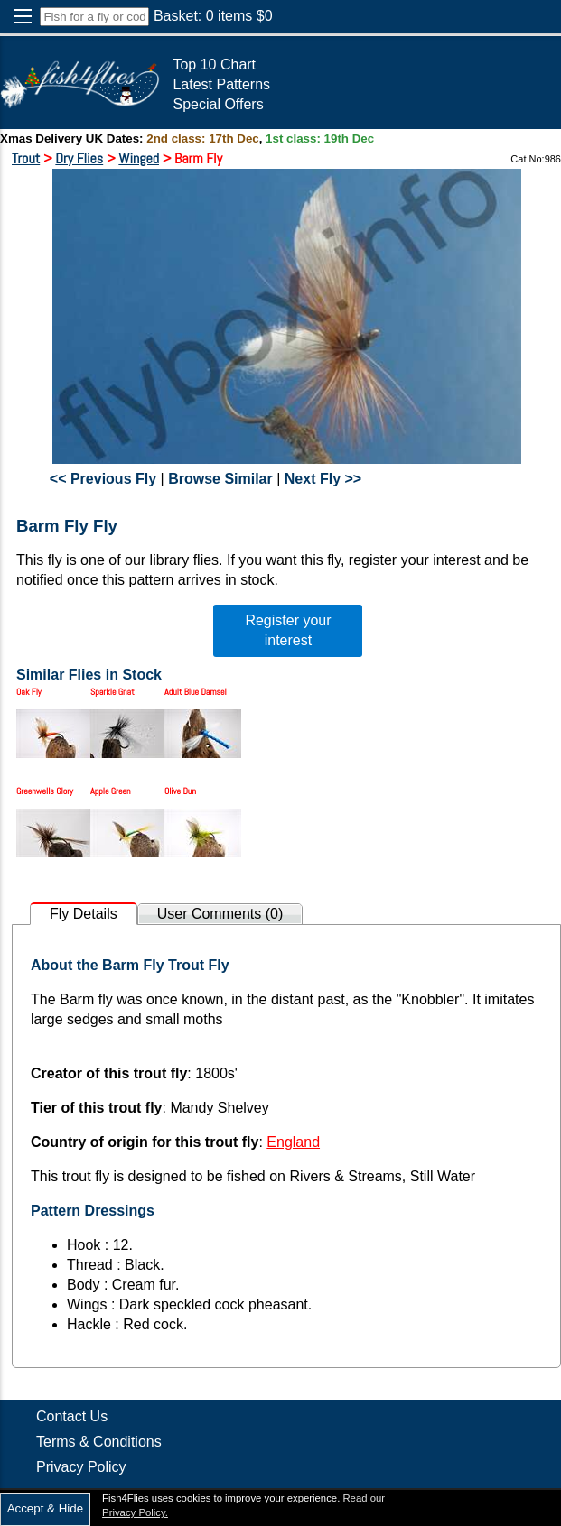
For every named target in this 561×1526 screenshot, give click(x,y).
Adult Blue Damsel (195, 692)
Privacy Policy (81, 1467)
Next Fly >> (323, 478)
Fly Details (83, 913)
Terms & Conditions (99, 1441)
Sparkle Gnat (112, 692)
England (293, 1142)
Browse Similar (220, 478)
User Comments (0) (220, 913)
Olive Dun (180, 791)
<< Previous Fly (103, 478)
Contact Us (72, 1416)
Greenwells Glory (44, 791)
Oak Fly (29, 692)
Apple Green (110, 791)
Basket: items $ (213, 15)
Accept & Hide (45, 1508)
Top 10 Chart (214, 64)
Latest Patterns (221, 84)
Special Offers (218, 104)
